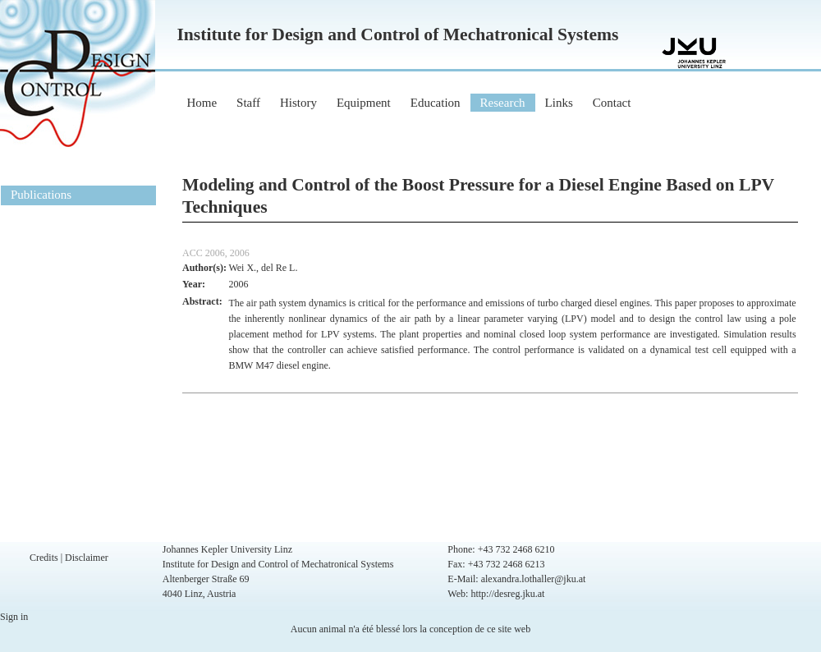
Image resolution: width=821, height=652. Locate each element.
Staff (248, 102)
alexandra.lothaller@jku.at (533, 579)
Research (502, 102)
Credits (44, 557)
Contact (612, 102)
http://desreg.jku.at (507, 593)
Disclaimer (86, 557)
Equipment (364, 102)
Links (559, 102)
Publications (41, 194)
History (298, 102)
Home (201, 102)
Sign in (14, 616)
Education (435, 102)
